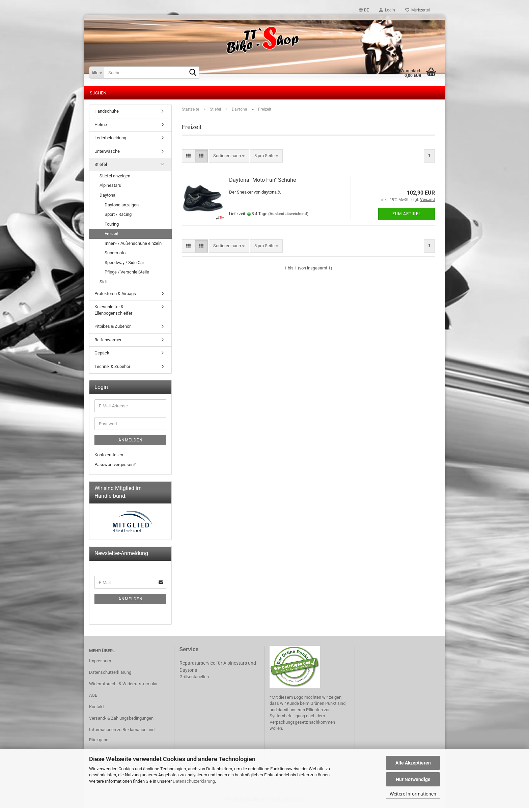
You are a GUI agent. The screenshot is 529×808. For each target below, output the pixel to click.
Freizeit (111, 233)
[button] (364, 10)
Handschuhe (106, 111)
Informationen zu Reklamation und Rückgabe (122, 734)
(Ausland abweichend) (288, 213)
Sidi (103, 281)
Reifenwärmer (107, 339)
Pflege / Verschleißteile (127, 272)
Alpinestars (110, 185)
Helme (100, 124)
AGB (93, 695)
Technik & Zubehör (112, 366)
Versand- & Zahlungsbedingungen (121, 718)
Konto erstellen (108, 454)
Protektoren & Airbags (115, 293)
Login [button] (387, 10)
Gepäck (101, 352)
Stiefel (100, 164)
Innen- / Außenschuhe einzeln (133, 243)
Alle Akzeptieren (413, 763)
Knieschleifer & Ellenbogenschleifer (113, 310)
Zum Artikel (406, 213)
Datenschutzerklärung (194, 781)
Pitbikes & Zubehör (112, 326)
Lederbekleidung (110, 137)
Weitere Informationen (413, 794)
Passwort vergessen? (115, 464)
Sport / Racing (118, 214)
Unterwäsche (107, 151)
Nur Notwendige (413, 779)
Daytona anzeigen (122, 204)
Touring (112, 224)
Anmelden (130, 440)
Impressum (100, 660)
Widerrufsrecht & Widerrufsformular (123, 683)
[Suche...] (96, 72)
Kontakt (96, 706)
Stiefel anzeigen (115, 175)
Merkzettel (417, 10)
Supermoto (115, 252)
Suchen (98, 92)
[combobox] (229, 156)
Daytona (107, 195)
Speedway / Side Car (124, 262)
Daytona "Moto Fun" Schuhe (262, 180)
